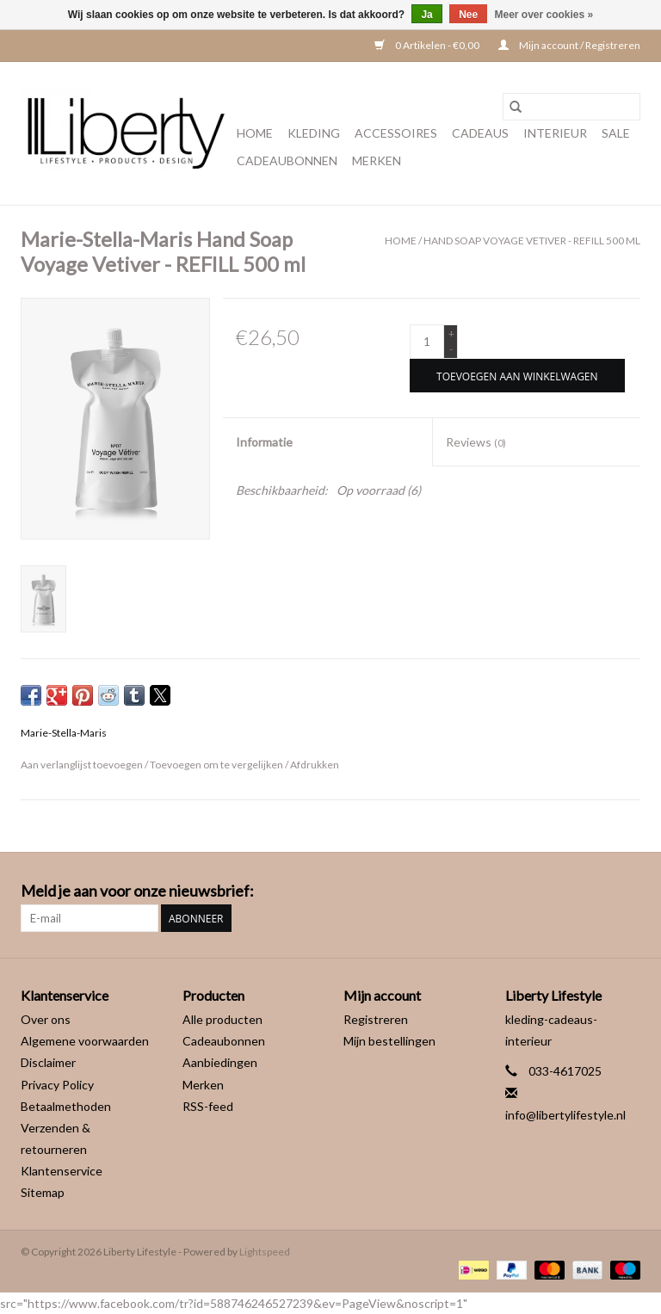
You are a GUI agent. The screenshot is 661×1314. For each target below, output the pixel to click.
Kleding (313, 133)
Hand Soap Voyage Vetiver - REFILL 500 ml (531, 240)
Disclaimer (48, 1062)
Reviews (476, 442)
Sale (616, 133)
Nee (468, 15)
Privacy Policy (57, 1084)
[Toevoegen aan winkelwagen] (517, 375)
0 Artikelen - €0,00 (427, 45)
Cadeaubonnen (287, 160)
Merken (376, 160)
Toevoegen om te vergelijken (217, 764)
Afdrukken (314, 764)
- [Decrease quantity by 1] (451, 348)
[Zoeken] (571, 106)
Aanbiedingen (219, 1062)
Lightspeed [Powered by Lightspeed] (264, 1251)
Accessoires (396, 133)
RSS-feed (207, 1106)
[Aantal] (427, 341)
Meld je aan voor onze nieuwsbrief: (137, 891)
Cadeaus (480, 133)
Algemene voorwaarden (85, 1040)
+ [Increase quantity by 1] (451, 333)
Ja (426, 15)
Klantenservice (61, 1170)
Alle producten (222, 1019)
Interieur (555, 133)
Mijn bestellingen (389, 1040)
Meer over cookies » (544, 15)
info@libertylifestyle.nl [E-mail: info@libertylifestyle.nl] (565, 1114)
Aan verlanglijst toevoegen (83, 764)
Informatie (264, 442)
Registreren (375, 1019)
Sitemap (43, 1192)
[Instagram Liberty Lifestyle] (626, 891)
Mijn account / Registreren (569, 45)
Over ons (46, 1019)
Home (255, 133)
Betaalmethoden (66, 1106)
